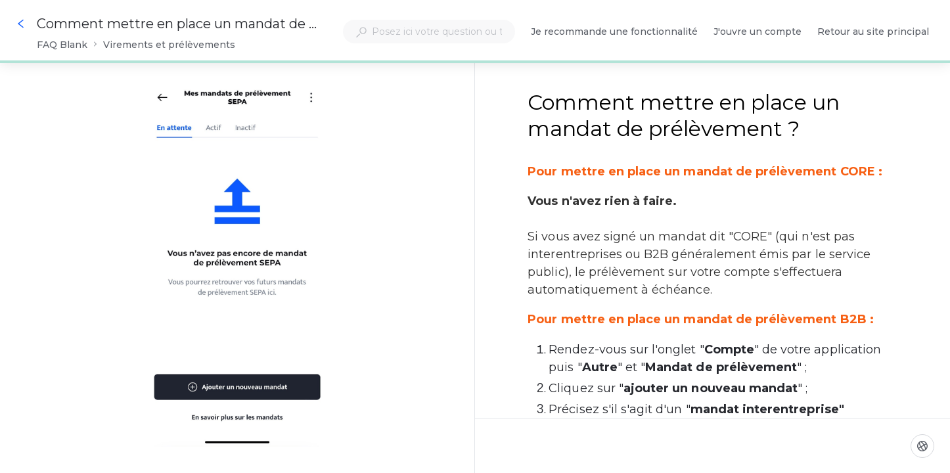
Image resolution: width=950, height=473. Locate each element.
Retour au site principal (873, 32)
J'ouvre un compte (757, 32)
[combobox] (429, 31)
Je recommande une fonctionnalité (614, 32)
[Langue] (922, 446)
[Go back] (21, 24)
